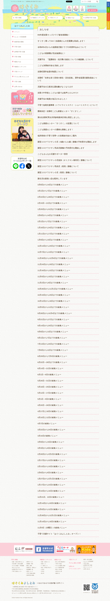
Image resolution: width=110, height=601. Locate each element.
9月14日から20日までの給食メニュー (53, 326)
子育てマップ (54, 17)
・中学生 (42, 571)
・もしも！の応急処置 (87, 561)
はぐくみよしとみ (43, 24)
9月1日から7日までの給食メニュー (52, 338)
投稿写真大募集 (19, 41)
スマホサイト (86, 588)
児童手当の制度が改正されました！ (52, 99)
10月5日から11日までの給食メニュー (53, 307)
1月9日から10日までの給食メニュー (53, 240)
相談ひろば (71, 17)
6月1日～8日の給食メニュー (49, 375)
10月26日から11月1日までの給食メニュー (55, 289)
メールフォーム (57, 593)
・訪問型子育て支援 (87, 565)
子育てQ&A (17, 46)
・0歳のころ (43, 563)
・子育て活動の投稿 (30, 573)
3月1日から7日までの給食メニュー (52, 191)
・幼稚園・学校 (29, 563)
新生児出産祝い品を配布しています (52, 179)
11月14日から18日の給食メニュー (52, 522)
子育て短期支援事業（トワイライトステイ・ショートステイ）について (68, 105)
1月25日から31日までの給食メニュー (53, 209)
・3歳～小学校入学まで (45, 567)
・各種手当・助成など (30, 567)
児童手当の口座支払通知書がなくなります (55, 87)
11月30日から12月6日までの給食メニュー (55, 258)
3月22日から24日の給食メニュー (51, 430)
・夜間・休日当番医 (87, 559)
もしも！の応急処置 (20, 36)
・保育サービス (29, 561)
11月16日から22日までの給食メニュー (54, 270)
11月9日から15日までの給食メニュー (53, 277)
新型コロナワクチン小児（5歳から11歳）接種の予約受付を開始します (67, 142)
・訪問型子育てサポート (17, 569)
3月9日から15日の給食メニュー (51, 442)
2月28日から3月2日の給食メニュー (52, 454)
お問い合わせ (92, 6)
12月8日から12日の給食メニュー (51, 509)
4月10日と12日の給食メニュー (50, 417)
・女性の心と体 (58, 571)
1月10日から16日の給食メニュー (51, 491)
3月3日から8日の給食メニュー (50, 448)
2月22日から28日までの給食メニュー (53, 197)
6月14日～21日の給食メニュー (50, 368)
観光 (108, 9)
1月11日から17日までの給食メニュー (53, 234)
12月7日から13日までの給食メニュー (53, 252)
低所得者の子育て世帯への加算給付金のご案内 (57, 136)
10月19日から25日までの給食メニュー (54, 295)
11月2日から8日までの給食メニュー (53, 283)
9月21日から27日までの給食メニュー (53, 319)
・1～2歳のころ (44, 565)
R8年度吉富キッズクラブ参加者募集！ (54, 35)
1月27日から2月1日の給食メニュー (52, 479)
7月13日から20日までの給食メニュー (53, 344)
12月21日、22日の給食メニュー (51, 497)
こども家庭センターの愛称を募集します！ (55, 130)
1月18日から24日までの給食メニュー (53, 228)
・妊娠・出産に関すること (17, 561)
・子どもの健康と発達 (59, 565)
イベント (17, 31)
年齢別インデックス (38, 17)
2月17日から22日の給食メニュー (51, 460)
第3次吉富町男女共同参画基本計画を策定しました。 (59, 117)
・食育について (29, 571)
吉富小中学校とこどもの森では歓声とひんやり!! (58, 93)
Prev (11, 134)
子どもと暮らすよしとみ (21, 76)
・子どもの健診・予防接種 (17, 565)
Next (32, 134)
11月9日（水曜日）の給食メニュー (52, 528)
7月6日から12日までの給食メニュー (53, 350)
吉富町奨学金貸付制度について (51, 72)
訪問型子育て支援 (90, 17)
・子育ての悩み (58, 563)
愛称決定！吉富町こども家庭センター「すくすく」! (59, 111)
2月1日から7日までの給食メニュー (52, 221)
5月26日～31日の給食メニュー (50, 381)
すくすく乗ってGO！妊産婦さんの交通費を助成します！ (61, 41)
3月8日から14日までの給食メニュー (53, 185)
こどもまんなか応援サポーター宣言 (53, 154)
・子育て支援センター (16, 571)
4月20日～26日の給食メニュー (50, 405)
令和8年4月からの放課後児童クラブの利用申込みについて (62, 47)
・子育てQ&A (85, 563)
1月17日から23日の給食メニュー (51, 485)
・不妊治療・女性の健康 (17, 563)
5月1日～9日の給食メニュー (49, 399)
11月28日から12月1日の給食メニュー (53, 515)
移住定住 (108, 25)
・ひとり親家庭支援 (59, 567)
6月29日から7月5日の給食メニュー (52, 356)
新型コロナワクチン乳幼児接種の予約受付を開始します (61, 148)
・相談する (57, 573)
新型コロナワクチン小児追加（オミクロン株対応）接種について (65, 160)
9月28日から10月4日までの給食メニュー (55, 313)
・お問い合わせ (86, 569)
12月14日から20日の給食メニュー (52, 503)
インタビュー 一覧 (19, 150)
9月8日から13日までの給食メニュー (53, 332)
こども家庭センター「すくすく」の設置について (58, 123)
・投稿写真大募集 (29, 575)
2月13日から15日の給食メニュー (51, 466)
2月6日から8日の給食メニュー (50, 473)
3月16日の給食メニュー (47, 436)
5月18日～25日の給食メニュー (50, 387)
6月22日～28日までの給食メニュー (52, 362)
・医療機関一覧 (29, 569)
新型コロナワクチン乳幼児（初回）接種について (58, 166)
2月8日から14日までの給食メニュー (53, 215)
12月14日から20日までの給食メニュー (54, 246)
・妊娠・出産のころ (45, 561)
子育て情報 (18, 17)
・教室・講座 (28, 565)
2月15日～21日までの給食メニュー (52, 203)
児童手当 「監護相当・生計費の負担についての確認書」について (65, 59)
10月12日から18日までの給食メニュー (54, 301)
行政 (108, 4)
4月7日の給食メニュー (47, 423)
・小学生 (42, 569)
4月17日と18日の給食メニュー (50, 411)
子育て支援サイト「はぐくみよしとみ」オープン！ (59, 534)
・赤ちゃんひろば (15, 567)
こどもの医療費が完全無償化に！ (52, 53)
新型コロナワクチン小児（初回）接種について (57, 172)
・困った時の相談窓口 (59, 561)
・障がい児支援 (58, 569)
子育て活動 (17, 81)
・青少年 (42, 573)
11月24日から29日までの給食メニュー (54, 264)
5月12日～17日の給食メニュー (50, 393)
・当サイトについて (87, 567)
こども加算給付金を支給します (51, 65)
